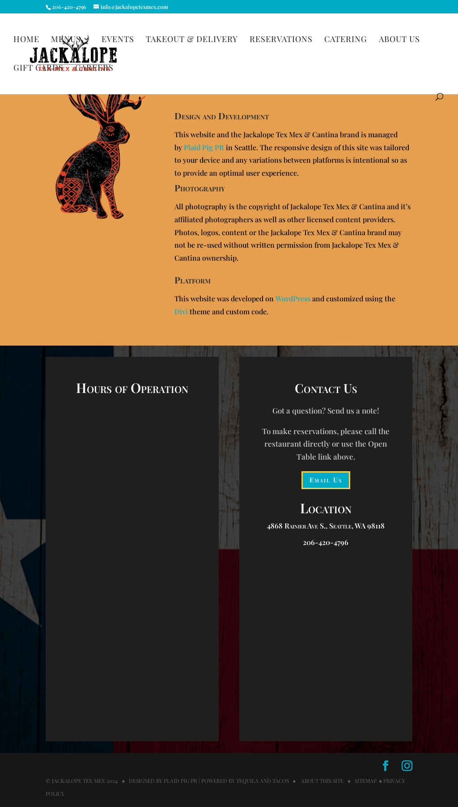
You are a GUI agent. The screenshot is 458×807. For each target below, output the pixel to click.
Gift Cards (38, 68)
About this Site (322, 780)
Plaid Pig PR (204, 147)
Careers (94, 68)
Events (118, 40)
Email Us (326, 479)
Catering (345, 40)
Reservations (281, 40)
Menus (66, 40)
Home (26, 40)
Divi (181, 311)
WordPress (293, 298)
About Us (399, 40)
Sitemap (366, 780)
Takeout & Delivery (192, 40)
